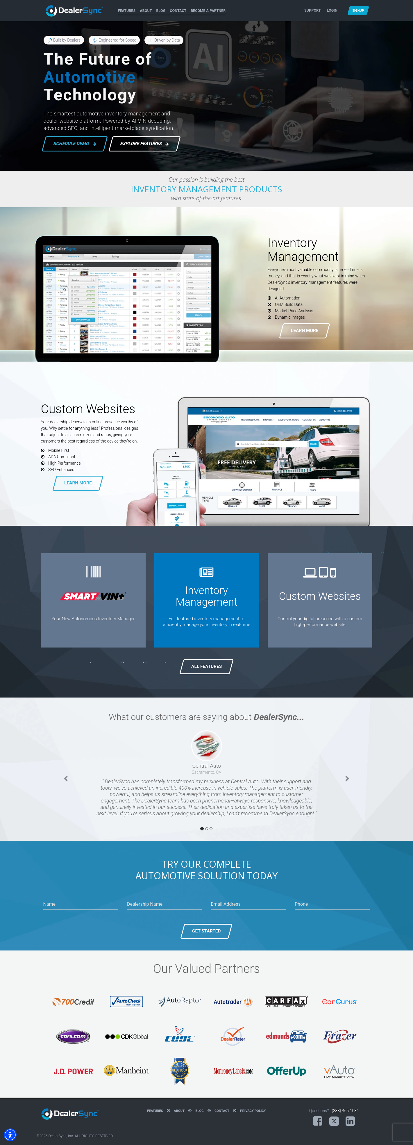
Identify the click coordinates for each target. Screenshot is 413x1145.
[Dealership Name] (164, 904)
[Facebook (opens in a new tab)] (317, 1121)
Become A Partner (208, 10)
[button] (66, 781)
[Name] (80, 904)
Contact (178, 10)
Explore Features (144, 144)
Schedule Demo (74, 144)
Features (127, 10)
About (146, 10)
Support (312, 10)
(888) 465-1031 (345, 1110)
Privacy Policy (253, 1111)
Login (332, 10)
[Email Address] (248, 904)
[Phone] (332, 904)
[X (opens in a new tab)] (334, 1121)
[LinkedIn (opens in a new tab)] (350, 1121)
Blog (161, 10)
